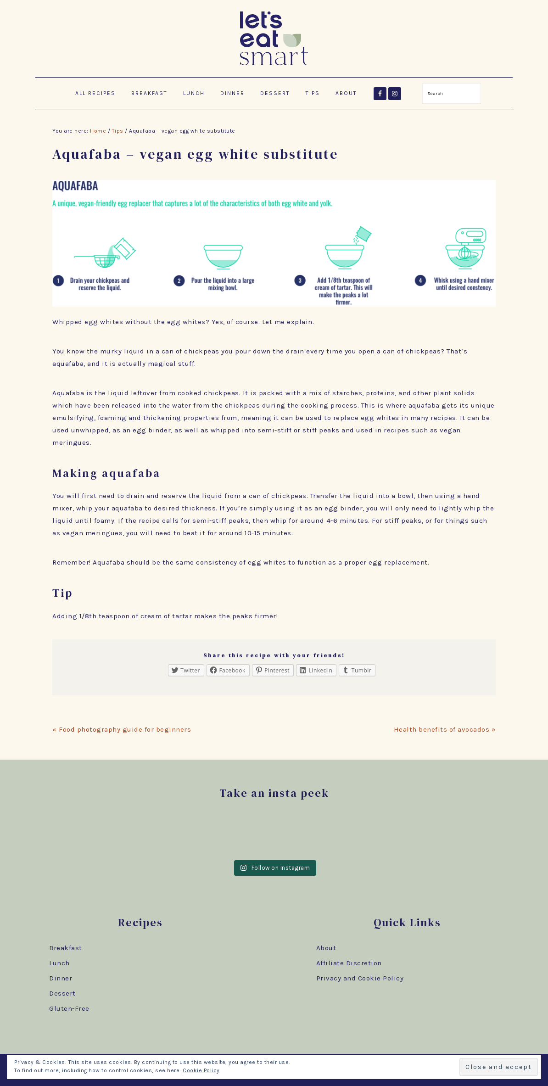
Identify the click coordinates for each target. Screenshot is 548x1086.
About (326, 948)
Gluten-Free (69, 1008)
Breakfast (65, 948)
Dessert (62, 993)
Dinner (60, 978)
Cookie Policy (201, 1070)
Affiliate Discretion (349, 963)
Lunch (59, 963)
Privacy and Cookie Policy (360, 978)
